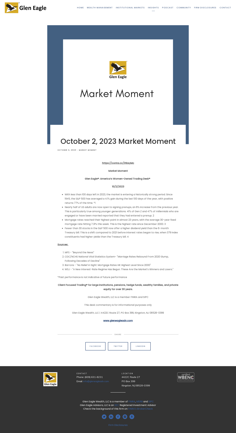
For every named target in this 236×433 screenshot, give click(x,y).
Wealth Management (100, 7)
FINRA (131, 401)
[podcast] (131, 416)
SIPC (151, 401)
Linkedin (140, 346)
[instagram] (125, 416)
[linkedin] (111, 416)
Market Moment (88, 150)
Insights (153, 7)
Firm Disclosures (205, 7)
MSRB (139, 401)
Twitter (118, 346)
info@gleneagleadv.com (96, 381)
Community (184, 7)
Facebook (95, 346)
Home (80, 7)
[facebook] (118, 416)
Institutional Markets (130, 7)
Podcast (168, 7)
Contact (225, 7)
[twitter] (104, 416)
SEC (117, 405)
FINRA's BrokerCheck (140, 409)
